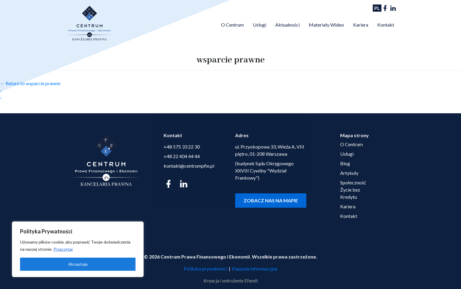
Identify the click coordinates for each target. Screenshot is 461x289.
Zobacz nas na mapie (271, 200)
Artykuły (349, 173)
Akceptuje (78, 264)
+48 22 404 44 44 (182, 156)
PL (377, 8)
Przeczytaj (63, 249)
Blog (345, 163)
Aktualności (287, 24)
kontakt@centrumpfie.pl (189, 166)
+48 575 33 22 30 (182, 146)
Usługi (259, 24)
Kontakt (385, 24)
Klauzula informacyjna (254, 268)
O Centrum (232, 24)
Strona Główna (209, 24)
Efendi (251, 280)
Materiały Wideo (326, 24)
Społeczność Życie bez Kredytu (353, 190)
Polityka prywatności (205, 268)
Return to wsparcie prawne (30, 83)
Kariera (360, 24)
